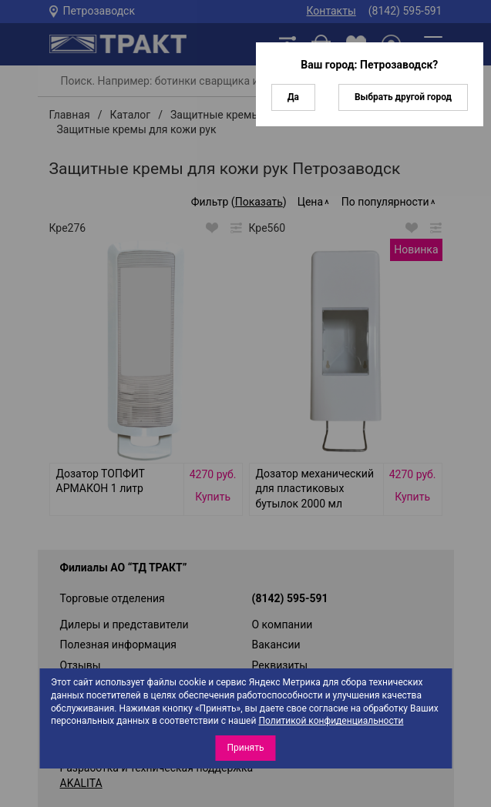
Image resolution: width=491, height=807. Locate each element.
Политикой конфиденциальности (330, 720)
